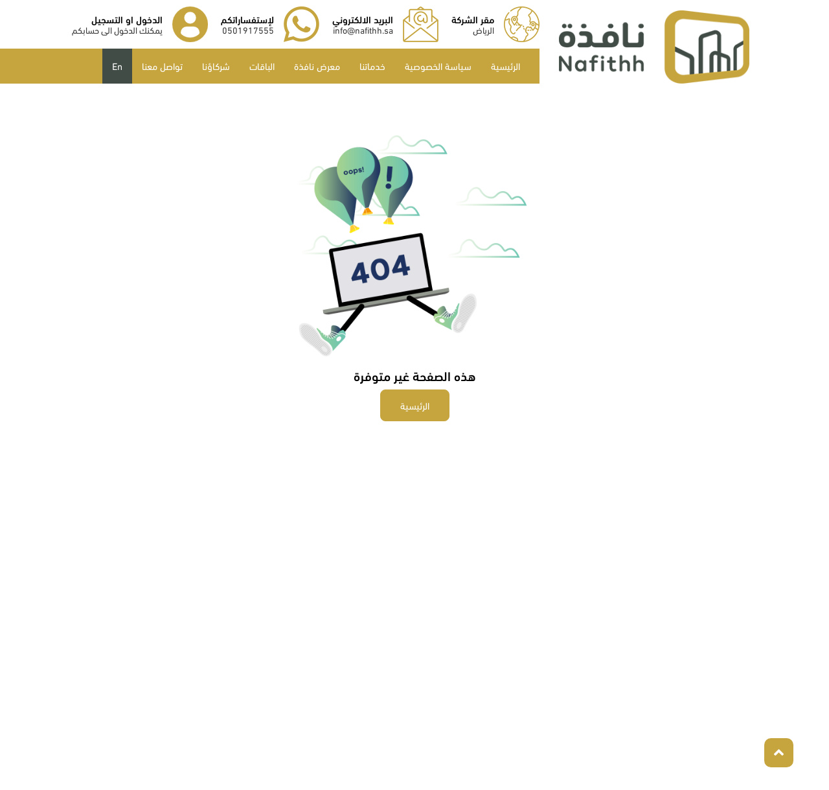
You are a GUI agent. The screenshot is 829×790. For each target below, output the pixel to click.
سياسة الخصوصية (438, 65)
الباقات (262, 65)
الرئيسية (505, 65)
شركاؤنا (216, 65)
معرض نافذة (317, 65)
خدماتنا (372, 65)
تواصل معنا (162, 65)
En (117, 65)
